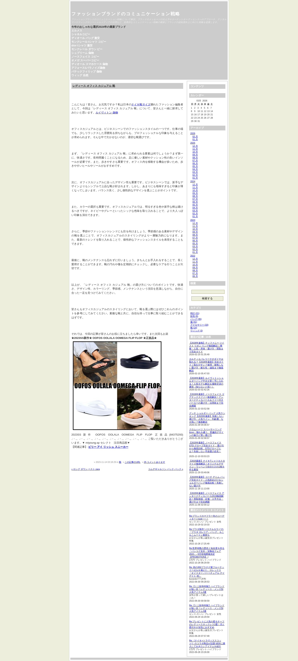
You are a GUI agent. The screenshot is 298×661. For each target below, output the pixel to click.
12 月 (195, 146)
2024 (192, 181)
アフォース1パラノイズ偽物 (88, 67)
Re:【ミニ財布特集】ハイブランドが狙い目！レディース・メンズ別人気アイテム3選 (206, 589)
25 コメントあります (154, 462)
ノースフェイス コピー (85, 56)
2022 (192, 255)
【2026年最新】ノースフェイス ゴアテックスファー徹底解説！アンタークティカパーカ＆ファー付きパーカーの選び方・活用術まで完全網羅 (206, 400)
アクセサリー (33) (199, 325)
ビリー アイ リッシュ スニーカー (108, 446)
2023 (192, 220)
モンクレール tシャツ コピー (88, 41)
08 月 (195, 157)
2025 (192, 143)
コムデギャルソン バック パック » (165, 469)
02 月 (195, 136)
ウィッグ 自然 (79, 75)
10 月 (195, 152)
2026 (192, 133)
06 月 (195, 163)
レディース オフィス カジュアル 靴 (93, 85)
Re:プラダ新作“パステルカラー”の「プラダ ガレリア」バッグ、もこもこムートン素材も (206, 532)
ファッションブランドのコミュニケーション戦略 (125, 13)
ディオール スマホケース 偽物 (89, 64)
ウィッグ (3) (196, 330)
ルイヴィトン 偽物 (107, 112)
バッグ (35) (196, 319)
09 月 (195, 154)
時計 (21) (194, 313)
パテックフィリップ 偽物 (86, 71)
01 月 (195, 139)
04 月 (195, 169)
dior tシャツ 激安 (82, 45)
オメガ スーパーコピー (85, 60)
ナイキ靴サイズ (140, 104)
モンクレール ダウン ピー (86, 49)
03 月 (195, 172)
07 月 (195, 160)
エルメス (76, 30)
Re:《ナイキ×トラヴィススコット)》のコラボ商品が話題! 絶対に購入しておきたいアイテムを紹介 (207, 643)
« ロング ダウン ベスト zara (85, 469)
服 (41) (193, 322)
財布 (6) (194, 316)
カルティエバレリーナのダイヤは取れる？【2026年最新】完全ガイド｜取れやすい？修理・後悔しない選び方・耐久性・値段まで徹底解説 (206, 365)
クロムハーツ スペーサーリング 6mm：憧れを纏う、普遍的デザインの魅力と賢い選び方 (206, 432)
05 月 (195, 166)
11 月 (195, 149)
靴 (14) (193, 327)
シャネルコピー (80, 34)
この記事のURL (132, 462)
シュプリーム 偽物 (82, 52)
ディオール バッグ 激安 (85, 38)
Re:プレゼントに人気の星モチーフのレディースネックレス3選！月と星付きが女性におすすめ (207, 624)
